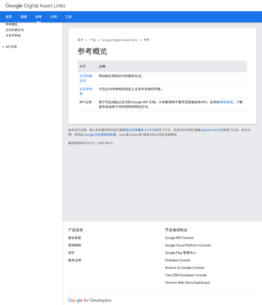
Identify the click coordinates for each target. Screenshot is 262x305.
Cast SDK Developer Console (186, 275)
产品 (93, 40)
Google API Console (179, 238)
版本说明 (74, 260)
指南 (23, 17)
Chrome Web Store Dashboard (187, 282)
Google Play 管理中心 (180, 253)
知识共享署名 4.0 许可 (140, 130)
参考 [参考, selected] (38, 17)
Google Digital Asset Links (120, 40)
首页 (9, 17)
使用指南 (226, 102)
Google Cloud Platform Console (188, 245)
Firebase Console (177, 260)
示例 (53, 17)
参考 (147, 40)
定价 (71, 253)
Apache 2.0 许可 (212, 130)
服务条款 (74, 238)
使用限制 (74, 245)
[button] (30, 47)
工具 (68, 17)
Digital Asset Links (35, 6)
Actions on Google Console (184, 268)
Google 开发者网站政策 (100, 134)
